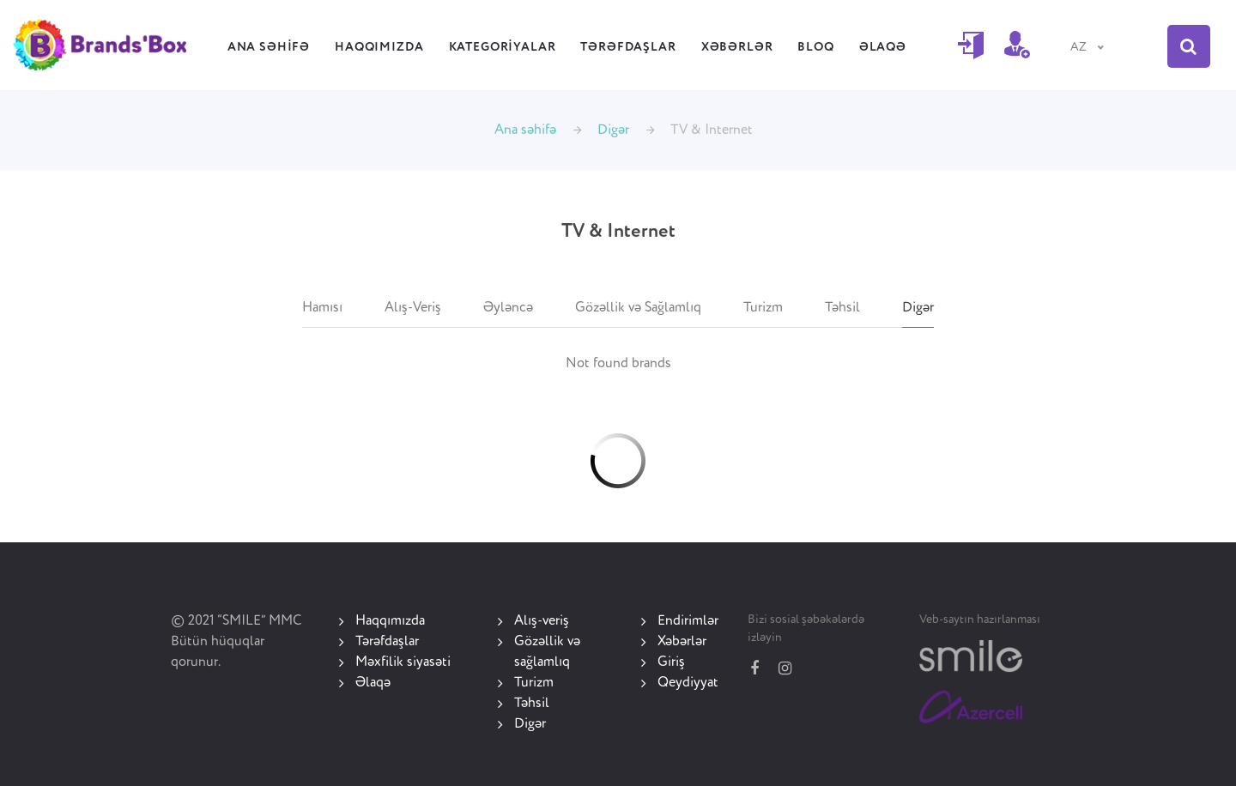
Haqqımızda (379, 47)
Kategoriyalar (502, 47)
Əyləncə (508, 308)
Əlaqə (882, 47)
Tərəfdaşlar (628, 47)
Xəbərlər (737, 47)
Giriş (671, 662)
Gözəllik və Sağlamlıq (638, 308)
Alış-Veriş (413, 308)
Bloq (815, 47)
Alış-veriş (541, 621)
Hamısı (322, 308)
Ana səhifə (268, 47)
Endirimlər (687, 621)
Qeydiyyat (687, 683)
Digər (613, 130)
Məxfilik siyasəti (403, 662)
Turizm (763, 308)
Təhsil (842, 308)
